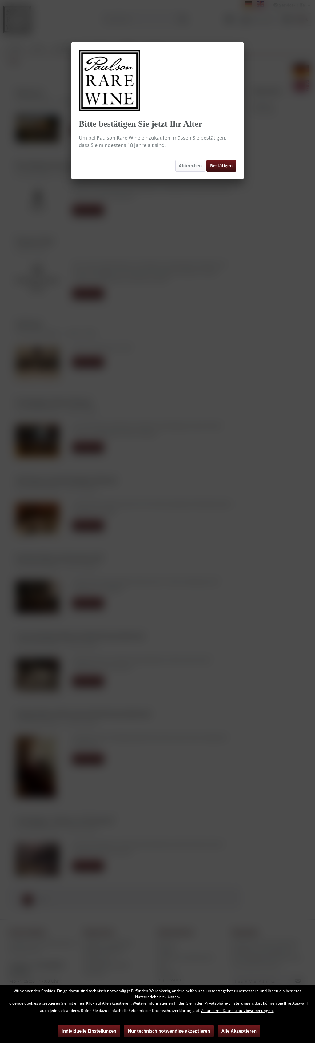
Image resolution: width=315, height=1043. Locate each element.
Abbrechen (190, 166)
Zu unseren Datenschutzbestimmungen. (237, 1010)
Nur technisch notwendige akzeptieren (169, 1031)
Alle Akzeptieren (239, 1031)
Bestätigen (221, 166)
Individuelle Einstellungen (89, 1031)
